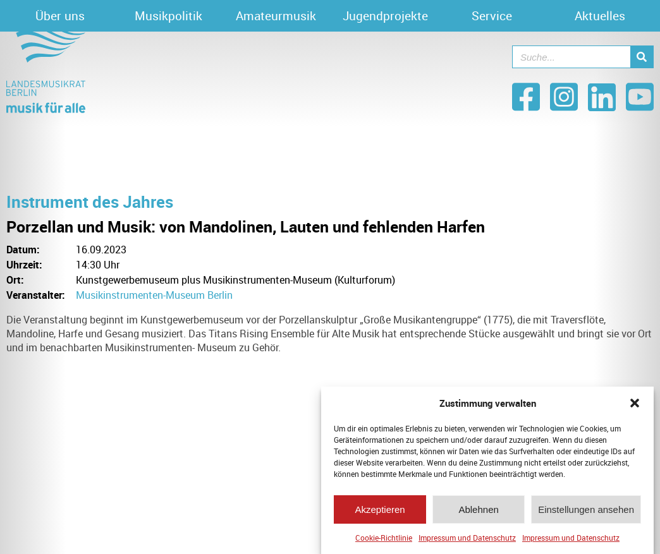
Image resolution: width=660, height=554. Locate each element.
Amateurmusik (276, 16)
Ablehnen (478, 511)
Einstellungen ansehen (586, 511)
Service (492, 16)
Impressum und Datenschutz (467, 539)
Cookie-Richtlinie (383, 539)
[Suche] (641, 57)
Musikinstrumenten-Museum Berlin (154, 295)
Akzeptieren (380, 511)
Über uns (60, 16)
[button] (634, 405)
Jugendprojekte (385, 16)
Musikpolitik (168, 16)
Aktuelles (600, 16)
